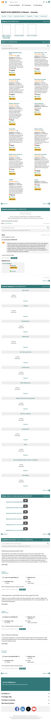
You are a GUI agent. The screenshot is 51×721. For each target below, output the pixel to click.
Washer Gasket (38, 129)
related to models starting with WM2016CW (17, 496)
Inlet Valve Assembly (40, 79)
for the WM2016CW (9, 42)
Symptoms (29, 16)
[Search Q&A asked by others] (25, 228)
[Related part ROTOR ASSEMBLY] (6, 268)
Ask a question (25, 213)
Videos (36, 16)
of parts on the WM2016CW (17, 540)
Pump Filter (12, 129)
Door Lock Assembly (14, 79)
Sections (4, 16)
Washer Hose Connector (15, 154)
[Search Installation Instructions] (25, 543)
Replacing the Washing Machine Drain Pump (17, 502)
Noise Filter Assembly (40, 154)
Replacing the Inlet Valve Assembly (15, 507)
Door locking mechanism (10, 635)
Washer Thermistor (14, 103)
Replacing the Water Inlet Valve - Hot (15, 513)
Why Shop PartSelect (8, 703)
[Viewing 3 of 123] (45, 539)
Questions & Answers (19, 16)
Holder (36, 180)
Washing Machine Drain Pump (15, 53)
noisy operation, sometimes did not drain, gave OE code (20, 595)
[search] (43, 2)
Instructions (44, 16)
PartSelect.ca (6, 693)
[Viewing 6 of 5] (46, 496)
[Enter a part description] (25, 46)
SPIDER (11, 180)
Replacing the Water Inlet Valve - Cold (15, 519)
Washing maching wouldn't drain (12, 551)
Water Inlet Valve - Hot (40, 52)
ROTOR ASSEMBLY (7, 263)
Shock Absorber (38, 103)
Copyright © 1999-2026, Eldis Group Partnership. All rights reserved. (25, 718)
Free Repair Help (7, 697)
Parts (10, 16)
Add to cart (12, 74)
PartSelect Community (8, 700)
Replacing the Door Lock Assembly (15, 524)
